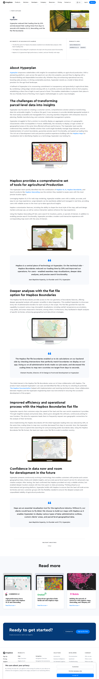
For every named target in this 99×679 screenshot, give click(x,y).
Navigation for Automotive (43, 661)
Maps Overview (22, 658)
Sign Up (5, 656)
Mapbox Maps (78, 133)
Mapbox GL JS (61, 189)
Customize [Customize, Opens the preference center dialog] (75, 666)
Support (5, 661)
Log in (86, 2)
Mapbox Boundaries (74, 189)
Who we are (88, 656)
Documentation (73, 656)
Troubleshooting (73, 661)
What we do (88, 659)
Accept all (75, 675)
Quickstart (71, 659)
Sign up (92, 2)
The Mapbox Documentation (20, 388)
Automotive (57, 656)
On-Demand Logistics (59, 661)
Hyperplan (14, 72)
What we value (89, 661)
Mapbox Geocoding (32, 192)
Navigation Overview (41, 658)
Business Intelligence (59, 659)
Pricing (5, 659)
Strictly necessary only (75, 671)
